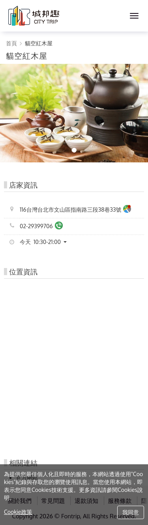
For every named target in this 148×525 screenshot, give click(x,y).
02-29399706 (41, 226)
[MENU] (134, 16)
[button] (46, 242)
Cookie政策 (18, 511)
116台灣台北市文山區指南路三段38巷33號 (75, 210)
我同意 (130, 512)
